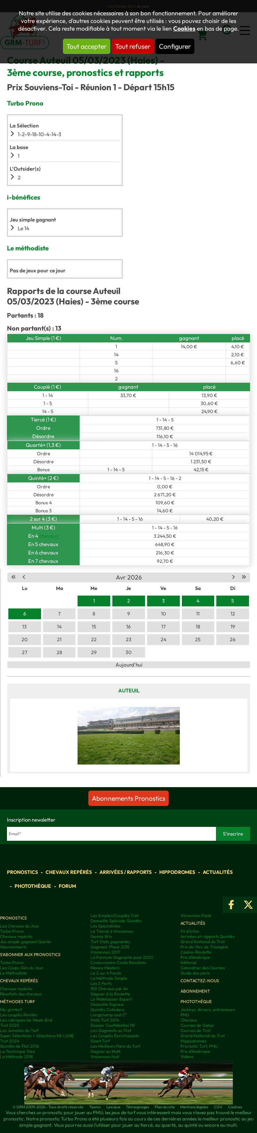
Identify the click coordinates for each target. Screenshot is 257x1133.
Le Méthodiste (13, 973)
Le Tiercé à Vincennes (111, 931)
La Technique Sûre (17, 1051)
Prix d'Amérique (195, 957)
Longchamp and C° (108, 1014)
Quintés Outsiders (107, 1009)
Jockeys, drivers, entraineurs (207, 1009)
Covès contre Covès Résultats (118, 962)
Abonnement (195, 991)
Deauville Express (107, 1004)
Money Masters (104, 967)
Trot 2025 (9, 1025)
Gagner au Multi (105, 1051)
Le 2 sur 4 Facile (105, 973)
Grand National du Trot (202, 941)
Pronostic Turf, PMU (199, 1046)
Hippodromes (177, 872)
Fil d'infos (189, 931)
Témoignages (137, 1106)
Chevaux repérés (69, 872)
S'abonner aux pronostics (30, 954)
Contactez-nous (199, 980)
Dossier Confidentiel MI (112, 1025)
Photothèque (33, 886)
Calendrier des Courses (202, 967)
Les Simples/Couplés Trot (114, 915)
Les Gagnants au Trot (110, 1030)
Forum (67, 886)
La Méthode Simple (108, 978)
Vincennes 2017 (105, 952)
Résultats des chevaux (20, 993)
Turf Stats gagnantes (110, 941)
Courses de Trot (195, 1030)
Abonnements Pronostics (128, 798)
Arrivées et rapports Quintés (207, 936)
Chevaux (188, 1020)
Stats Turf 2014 (104, 1020)
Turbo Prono (12, 931)
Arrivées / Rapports (125, 872)
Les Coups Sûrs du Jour (21, 967)
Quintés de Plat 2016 (19, 1046)
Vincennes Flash (195, 915)
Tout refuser (133, 46)
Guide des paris (195, 973)
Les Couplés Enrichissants (114, 1035)
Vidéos (186, 1056)
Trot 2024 (9, 1040)
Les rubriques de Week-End (26, 1020)
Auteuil (128, 690)
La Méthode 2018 (16, 1056)
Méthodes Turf (17, 1001)
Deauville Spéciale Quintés (115, 920)
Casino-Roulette (195, 952)
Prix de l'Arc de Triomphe (204, 946)
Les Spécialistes (105, 926)
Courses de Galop (197, 1025)
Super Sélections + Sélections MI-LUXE (37, 1035)
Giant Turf (100, 1040)
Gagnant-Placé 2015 (110, 946)
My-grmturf (11, 1009)
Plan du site (165, 1106)
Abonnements (13, 946)
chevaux (49, 536)
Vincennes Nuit (104, 1056)
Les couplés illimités (18, 1014)
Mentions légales (194, 1106)
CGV (218, 1106)
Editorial (188, 962)
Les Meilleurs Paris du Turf (115, 1046)
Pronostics (22, 872)
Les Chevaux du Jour (19, 926)
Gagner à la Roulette (110, 993)
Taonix (95, 1106)
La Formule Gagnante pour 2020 (121, 957)
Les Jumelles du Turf (19, 1030)
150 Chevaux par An (109, 988)
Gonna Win (101, 936)
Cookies (184, 28)
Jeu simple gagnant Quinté (25, 941)
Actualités (218, 872)
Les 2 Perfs (101, 983)
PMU (184, 1014)
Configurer (175, 46)
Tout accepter (86, 46)
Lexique (113, 1106)
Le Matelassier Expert (111, 999)
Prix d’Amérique (195, 1051)
